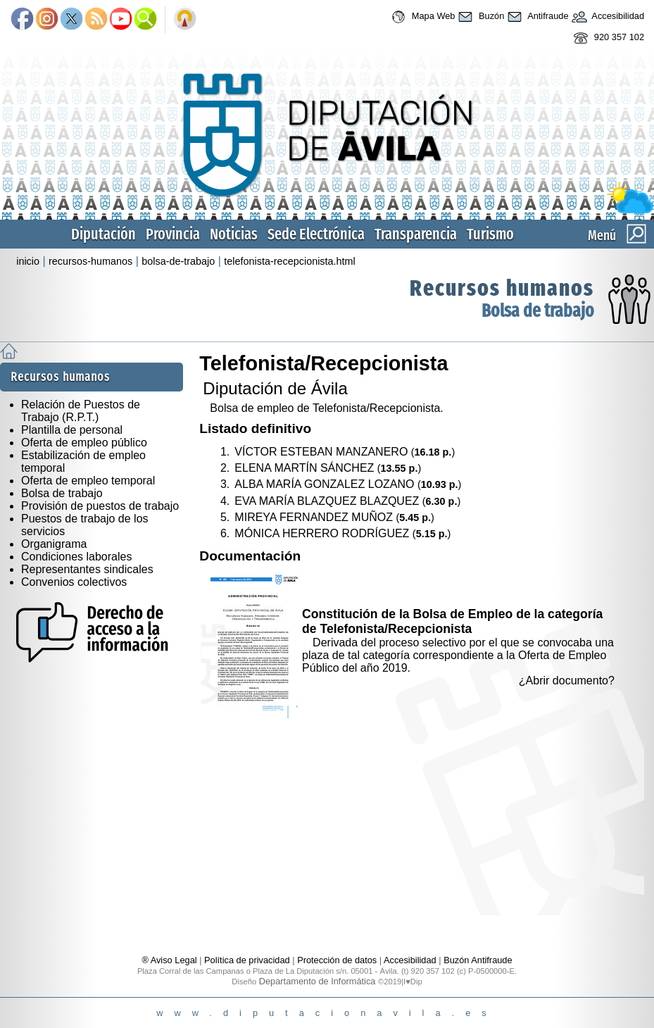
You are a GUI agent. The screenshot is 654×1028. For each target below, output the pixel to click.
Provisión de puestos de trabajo (100, 506)
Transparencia (416, 234)
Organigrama (54, 544)
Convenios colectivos (74, 582)
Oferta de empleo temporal (88, 481)
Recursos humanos (502, 288)
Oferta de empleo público (84, 443)
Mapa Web (421, 16)
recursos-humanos (90, 261)
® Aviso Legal (170, 960)
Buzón (479, 16)
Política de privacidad (247, 960)
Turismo (490, 234)
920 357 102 (607, 38)
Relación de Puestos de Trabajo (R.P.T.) (80, 411)
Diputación (103, 234)
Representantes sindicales (87, 569)
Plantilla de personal (71, 430)
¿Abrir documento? (567, 681)
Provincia (173, 234)
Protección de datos (337, 960)
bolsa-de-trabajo (178, 261)
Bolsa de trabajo (538, 311)
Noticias (234, 234)
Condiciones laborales (76, 557)
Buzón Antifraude (478, 960)
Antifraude (536, 16)
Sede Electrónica (316, 234)
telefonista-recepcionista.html (289, 261)
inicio (27, 261)
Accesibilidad (607, 16)
